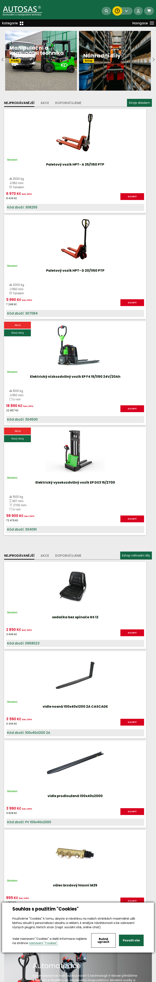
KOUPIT (62, 196)
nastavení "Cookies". (43, 943)
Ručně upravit (103, 940)
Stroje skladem (139, 103)
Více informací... (86, 610)
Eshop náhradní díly (136, 343)
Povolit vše (131, 940)
